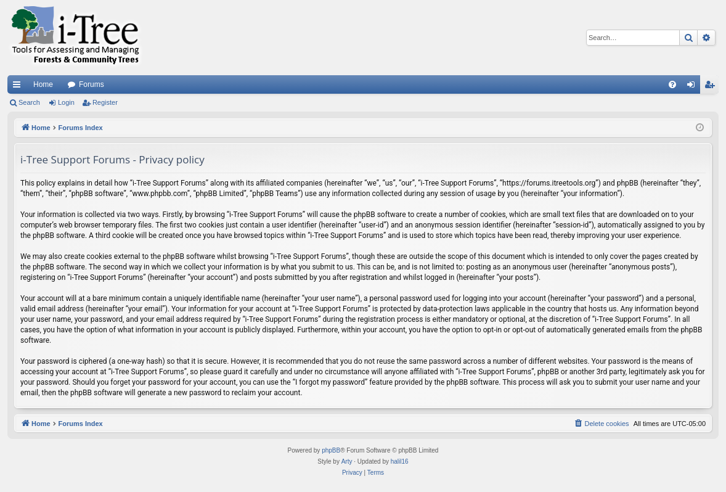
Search (29, 102)
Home (43, 84)
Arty (347, 461)
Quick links (19, 87)
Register (105, 102)
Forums (91, 84)
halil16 (400, 461)
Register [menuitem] (712, 87)
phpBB (331, 450)
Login (66, 102)
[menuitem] (672, 84)
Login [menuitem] (693, 87)
